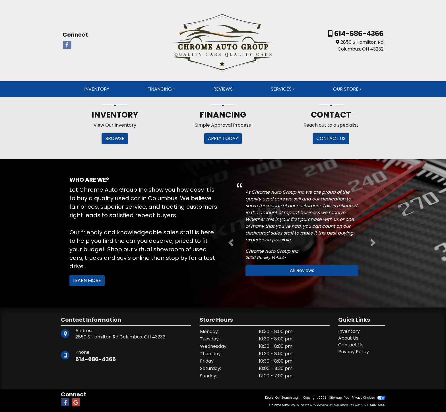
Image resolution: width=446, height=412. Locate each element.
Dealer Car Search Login (283, 398)
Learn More (87, 280)
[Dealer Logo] (223, 40)
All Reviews (302, 270)
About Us (348, 338)
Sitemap (335, 398)
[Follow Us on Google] (76, 402)
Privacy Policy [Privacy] (353, 351)
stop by (176, 258)
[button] (231, 242)
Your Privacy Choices (364, 398)
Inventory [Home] (349, 331)
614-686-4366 (358, 33)
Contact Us (351, 345)
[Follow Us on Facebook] (67, 45)
